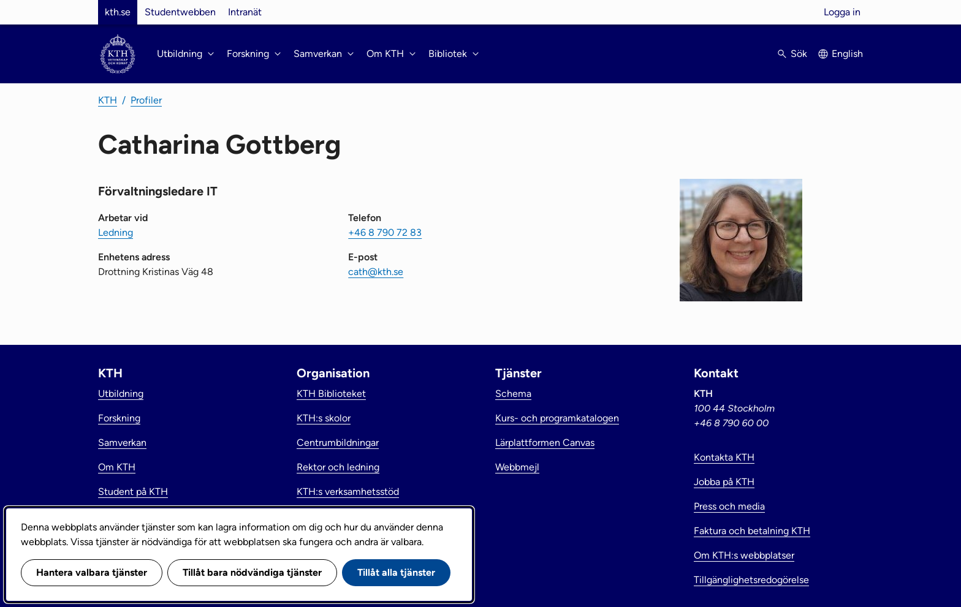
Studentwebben (180, 12)
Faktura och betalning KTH (752, 531)
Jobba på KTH (724, 482)
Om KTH (116, 467)
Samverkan (122, 442)
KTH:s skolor (324, 418)
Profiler (146, 100)
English (847, 53)
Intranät (245, 12)
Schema (513, 393)
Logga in (842, 12)
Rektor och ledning (338, 467)
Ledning (115, 232)
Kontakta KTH (724, 457)
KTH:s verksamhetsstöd (348, 491)
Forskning (119, 418)
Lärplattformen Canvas (544, 442)
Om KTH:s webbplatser (744, 555)
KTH (107, 100)
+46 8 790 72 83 (385, 232)
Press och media (729, 506)
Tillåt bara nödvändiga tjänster (252, 572)
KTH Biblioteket (331, 393)
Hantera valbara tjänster (91, 572)
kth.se (118, 12)
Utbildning (120, 393)
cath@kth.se (375, 271)
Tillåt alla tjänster (396, 572)
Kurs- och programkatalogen (557, 418)
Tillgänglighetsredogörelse (751, 580)
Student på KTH (133, 491)
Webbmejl (517, 467)
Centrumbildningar (338, 442)
